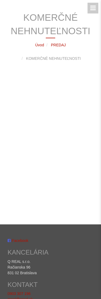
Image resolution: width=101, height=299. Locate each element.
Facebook (18, 239)
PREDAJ (58, 45)
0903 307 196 (19, 292)
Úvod (39, 45)
